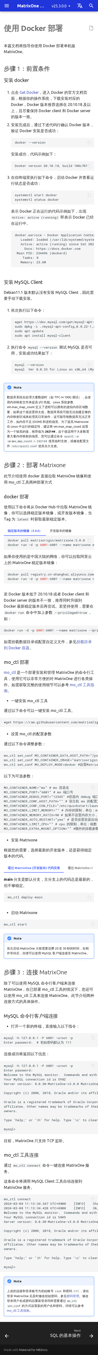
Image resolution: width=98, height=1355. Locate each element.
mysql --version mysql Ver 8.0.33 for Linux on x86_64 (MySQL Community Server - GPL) (54, 367)
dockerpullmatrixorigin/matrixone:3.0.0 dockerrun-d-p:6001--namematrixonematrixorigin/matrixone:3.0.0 (51, 542)
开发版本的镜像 (60, 530)
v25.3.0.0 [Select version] (59, 6)
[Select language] (80, 5)
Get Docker (29, 92)
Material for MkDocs (33, 1349)
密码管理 (73, 1296)
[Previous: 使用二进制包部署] (7, 1335)
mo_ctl (10, 672)
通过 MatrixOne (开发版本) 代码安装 (34, 868)
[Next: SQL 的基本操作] (71, 1335)
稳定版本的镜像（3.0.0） (25, 530)
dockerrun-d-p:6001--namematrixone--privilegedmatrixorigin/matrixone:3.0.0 (51, 630)
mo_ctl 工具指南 (18, 1310)
